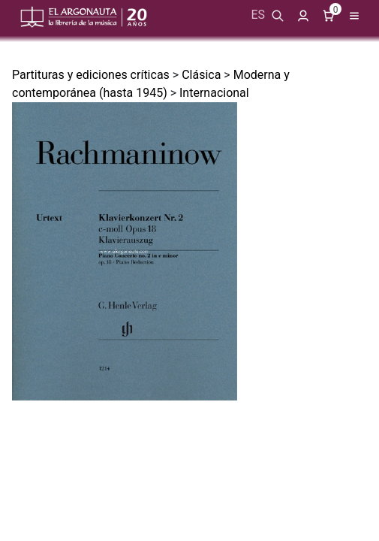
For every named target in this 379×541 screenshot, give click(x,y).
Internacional (214, 93)
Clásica (201, 75)
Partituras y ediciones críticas (91, 75)
